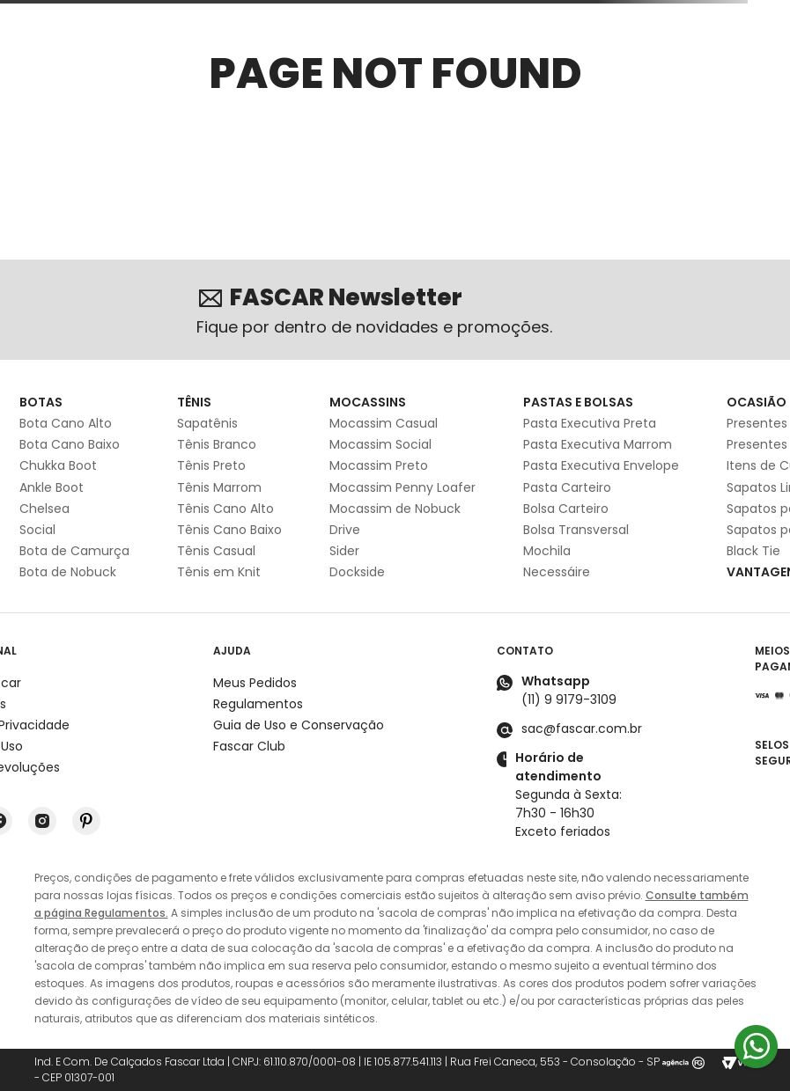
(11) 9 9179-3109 (568, 699)
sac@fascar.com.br (581, 728)
